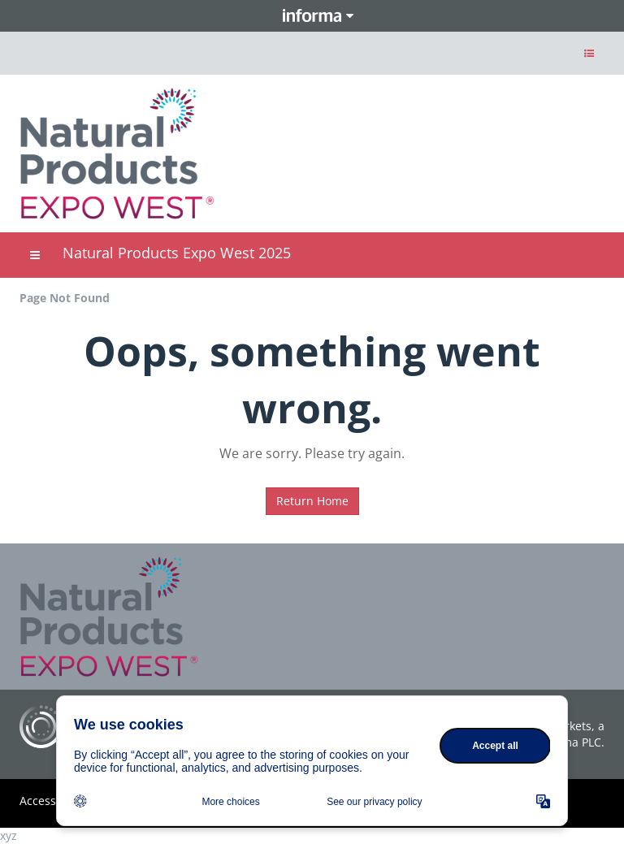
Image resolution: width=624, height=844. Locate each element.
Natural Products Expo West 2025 (177, 252)
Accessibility (53, 800)
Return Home (312, 501)
